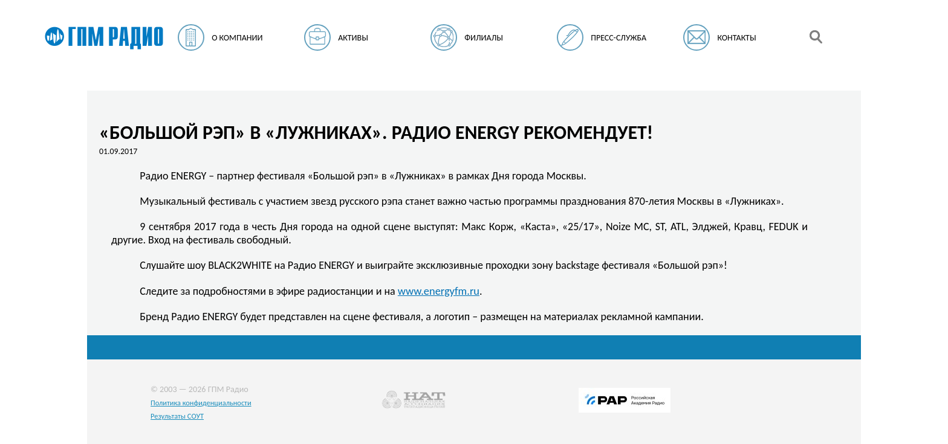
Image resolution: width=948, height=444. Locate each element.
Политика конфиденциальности (201, 402)
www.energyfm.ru (438, 291)
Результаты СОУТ (177, 415)
